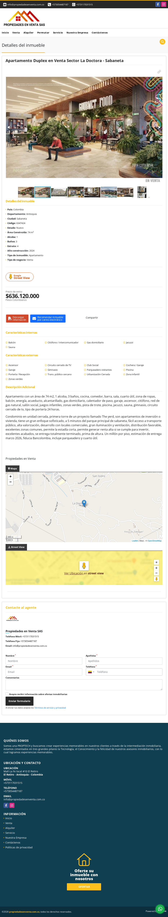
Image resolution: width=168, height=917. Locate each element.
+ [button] (10, 477)
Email (9, 666)
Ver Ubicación (74, 573)
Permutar (43, 32)
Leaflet (135, 541)
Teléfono (91, 666)
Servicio (58, 32)
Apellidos (91, 655)
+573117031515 (84, 4)
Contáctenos (100, 32)
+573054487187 (60, 4)
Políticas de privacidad (19, 847)
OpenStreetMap (154, 541)
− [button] (10, 482)
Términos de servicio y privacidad (50, 707)
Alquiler (29, 32)
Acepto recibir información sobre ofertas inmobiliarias (38, 694)
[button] (159, 72)
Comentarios (12, 677)
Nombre (11, 655)
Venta (16, 32)
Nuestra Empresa (77, 32)
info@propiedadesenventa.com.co (30, 645)
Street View (20, 277)
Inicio (5, 32)
